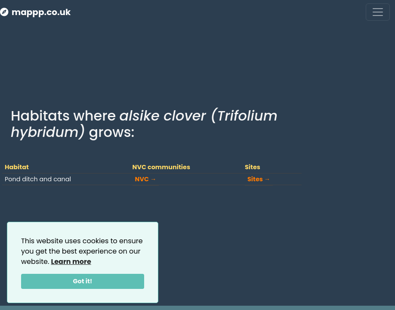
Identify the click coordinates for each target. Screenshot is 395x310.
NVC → (146, 179)
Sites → (258, 179)
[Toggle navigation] (378, 12)
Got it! (83, 281)
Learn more (71, 262)
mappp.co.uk (35, 12)
